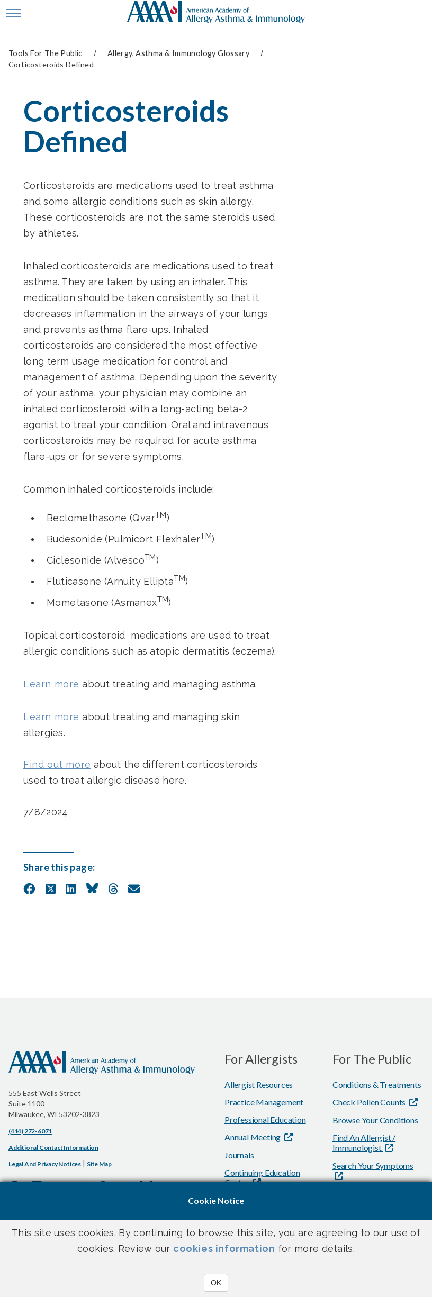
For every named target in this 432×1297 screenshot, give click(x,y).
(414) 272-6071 (30, 1131)
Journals (239, 1155)
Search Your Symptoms (372, 1165)
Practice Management (263, 1102)
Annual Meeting (253, 1137)
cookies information (224, 1248)
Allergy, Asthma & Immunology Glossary (178, 53)
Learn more (51, 684)
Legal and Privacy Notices (44, 1164)
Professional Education (265, 1119)
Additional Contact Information (53, 1147)
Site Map (99, 1164)
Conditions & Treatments (376, 1085)
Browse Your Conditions (375, 1120)
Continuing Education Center (262, 1177)
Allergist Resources (258, 1085)
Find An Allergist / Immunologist (363, 1142)
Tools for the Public (45, 53)
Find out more (57, 764)
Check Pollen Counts (369, 1102)
